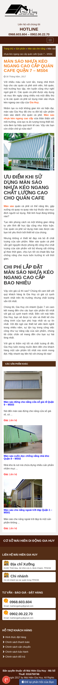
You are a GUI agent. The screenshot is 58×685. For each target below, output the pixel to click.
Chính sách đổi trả (13, 656)
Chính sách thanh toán (16, 642)
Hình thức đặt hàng (14, 637)
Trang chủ (8, 48)
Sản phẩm (20, 48)
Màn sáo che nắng (36, 48)
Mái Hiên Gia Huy (36, 670)
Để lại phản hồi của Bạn (38, 682)
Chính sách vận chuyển (16, 647)
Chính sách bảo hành (15, 652)
